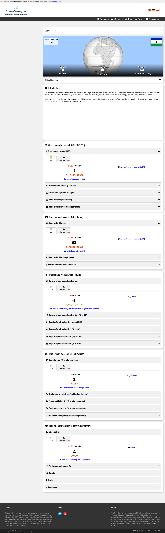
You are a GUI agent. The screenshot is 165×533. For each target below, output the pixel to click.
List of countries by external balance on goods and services (74, 309)
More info (58, 1)
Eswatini (133, 376)
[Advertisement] (19, 61)
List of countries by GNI (74, 251)
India (133, 447)
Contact (157, 531)
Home (149, 531)
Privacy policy (138, 531)
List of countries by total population (75, 460)
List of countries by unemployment (74, 388)
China (133, 297)
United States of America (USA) (133, 167)
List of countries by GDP (74, 179)
